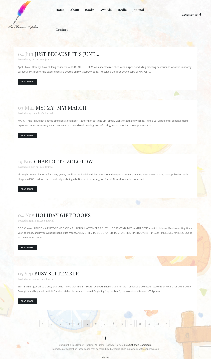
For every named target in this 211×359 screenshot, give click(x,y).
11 (140, 323)
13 (157, 323)
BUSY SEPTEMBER (56, 273)
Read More (27, 81)
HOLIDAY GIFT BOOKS (63, 215)
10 (131, 323)
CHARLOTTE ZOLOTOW (63, 161)
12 (149, 323)
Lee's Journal (45, 59)
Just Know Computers (139, 345)
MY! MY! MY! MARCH (61, 107)
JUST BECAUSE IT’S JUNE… (67, 54)
